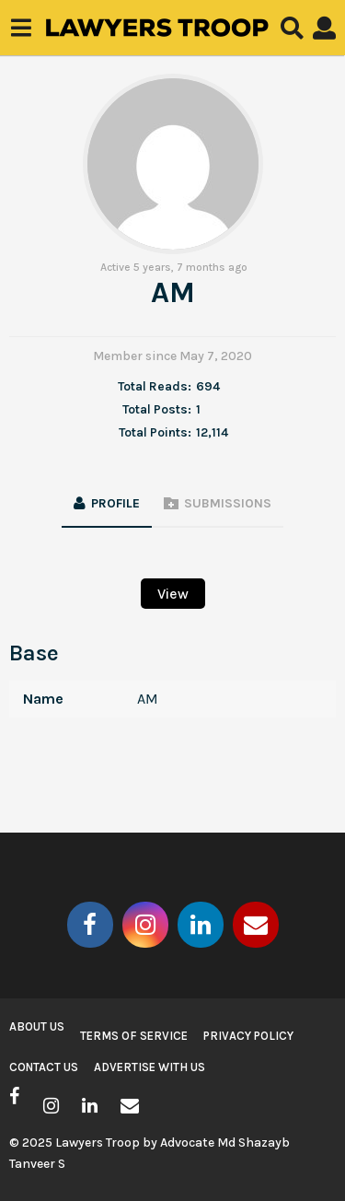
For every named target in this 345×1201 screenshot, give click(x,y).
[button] (20, 27)
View (173, 593)
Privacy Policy (248, 1036)
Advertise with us (149, 1067)
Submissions (227, 503)
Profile (115, 503)
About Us (36, 1026)
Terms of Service (134, 1036)
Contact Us (43, 1067)
